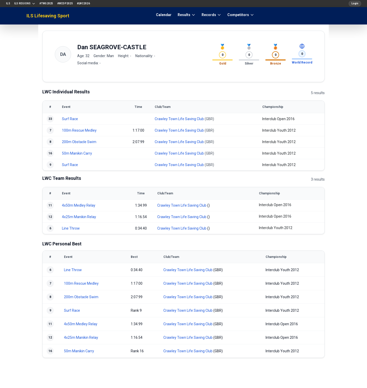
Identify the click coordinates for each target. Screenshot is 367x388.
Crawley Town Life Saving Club (179, 119)
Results (186, 15)
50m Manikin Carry (77, 153)
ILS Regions (24, 3)
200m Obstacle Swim (79, 142)
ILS (8, 3)
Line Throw (71, 228)
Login (354, 3)
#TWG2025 (46, 3)
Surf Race (70, 119)
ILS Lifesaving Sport (48, 15)
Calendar (164, 15)
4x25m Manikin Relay (79, 217)
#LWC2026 (83, 3)
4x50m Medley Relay (78, 205)
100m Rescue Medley (79, 130)
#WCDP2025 (65, 3)
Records (211, 15)
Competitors (240, 15)
